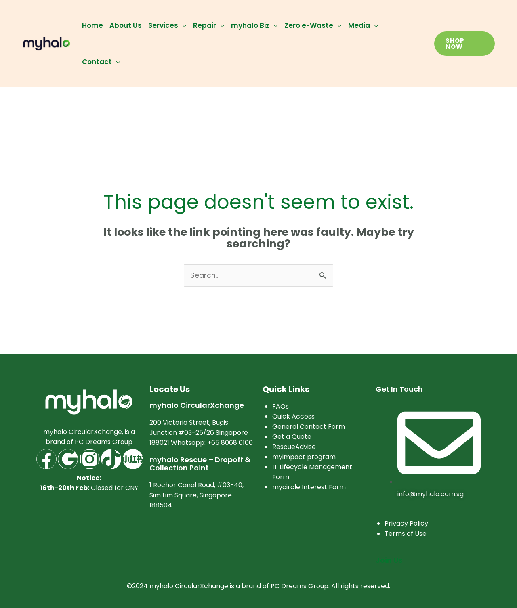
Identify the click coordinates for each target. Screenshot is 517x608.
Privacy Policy (406, 523)
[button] (464, 43)
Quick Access (293, 416)
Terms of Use (406, 534)
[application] (182, 25)
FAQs (280, 406)
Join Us (389, 561)
